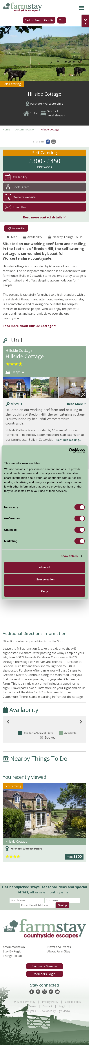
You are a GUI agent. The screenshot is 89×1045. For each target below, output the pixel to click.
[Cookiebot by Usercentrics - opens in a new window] (69, 450)
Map (12, 237)
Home (6, 129)
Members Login (44, 974)
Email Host (16, 207)
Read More (76, 404)
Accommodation (25, 129)
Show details (69, 555)
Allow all (44, 567)
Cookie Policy (73, 1001)
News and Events (59, 947)
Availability (32, 237)
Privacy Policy (50, 1001)
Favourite (16, 228)
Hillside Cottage (28, 326)
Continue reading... (68, 440)
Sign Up (62, 905)
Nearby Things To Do (65, 237)
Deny (44, 591)
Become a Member (44, 966)
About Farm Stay (58, 951)
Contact (47, 1006)
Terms (32, 1006)
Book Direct (17, 187)
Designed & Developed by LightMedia (47, 1011)
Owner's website (20, 197)
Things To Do (12, 956)
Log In (62, 1006)
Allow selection (44, 579)
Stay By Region (13, 951)
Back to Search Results (39, 20)
